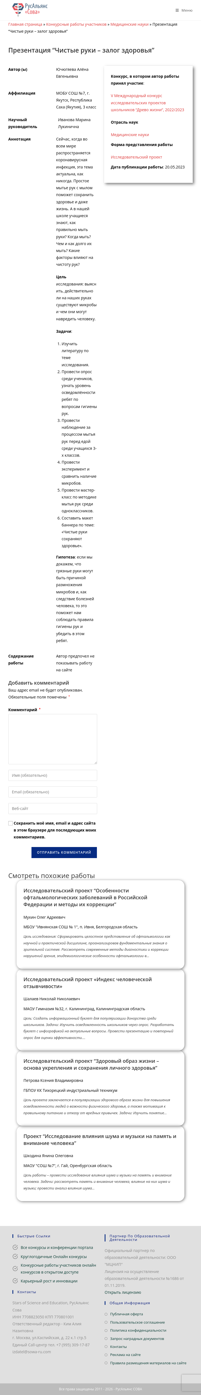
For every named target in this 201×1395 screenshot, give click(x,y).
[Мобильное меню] (182, 10)
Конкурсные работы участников (76, 24)
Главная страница (25, 24)
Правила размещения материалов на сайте (148, 1362)
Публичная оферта (126, 1313)
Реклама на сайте (125, 1354)
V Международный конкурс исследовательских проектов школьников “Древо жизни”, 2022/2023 (147, 102)
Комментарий (24, 709)
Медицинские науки (129, 24)
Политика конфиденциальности (138, 1330)
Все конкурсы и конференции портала (57, 1247)
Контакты (118, 1346)
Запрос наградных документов (137, 1338)
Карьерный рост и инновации (49, 1281)
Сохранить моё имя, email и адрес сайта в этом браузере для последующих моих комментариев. (55, 830)
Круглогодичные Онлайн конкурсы (54, 1256)
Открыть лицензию (123, 1292)
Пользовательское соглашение (137, 1322)
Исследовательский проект (136, 157)
